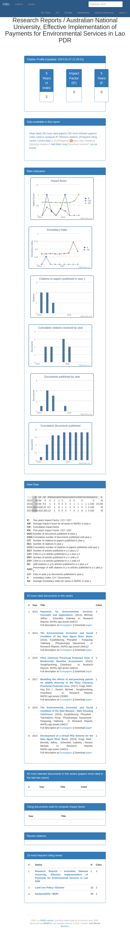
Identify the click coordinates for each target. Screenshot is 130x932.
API (58, 12)
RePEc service (47, 920)
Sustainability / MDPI (46, 893)
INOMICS (47, 923)
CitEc (6, 4)
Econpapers (65, 625)
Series (31, 4)
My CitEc (46, 12)
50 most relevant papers (82, 133)
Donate (68, 12)
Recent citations (69, 136)
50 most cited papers (55, 133)
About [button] (123, 12)
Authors (19, 4)
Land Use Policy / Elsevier (49, 887)
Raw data (35, 133)
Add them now (59, 144)
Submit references (104, 12)
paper (89, 625)
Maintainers (83, 12)
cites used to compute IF (44, 136)
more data (45, 140)
